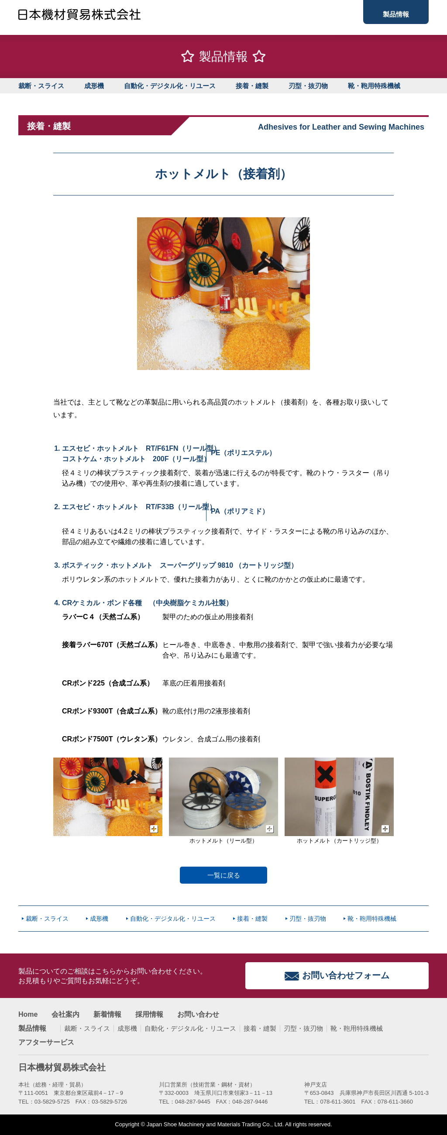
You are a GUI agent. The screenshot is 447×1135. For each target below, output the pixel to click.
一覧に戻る (223, 875)
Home (28, 1014)
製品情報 (396, 14)
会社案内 (65, 1014)
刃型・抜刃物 (308, 85)
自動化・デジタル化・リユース (170, 85)
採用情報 (149, 1014)
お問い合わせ (198, 1014)
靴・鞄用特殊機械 (374, 85)
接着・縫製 (252, 85)
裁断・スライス (41, 85)
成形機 (94, 85)
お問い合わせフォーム (345, 975)
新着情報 (107, 1014)
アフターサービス (46, 1042)
